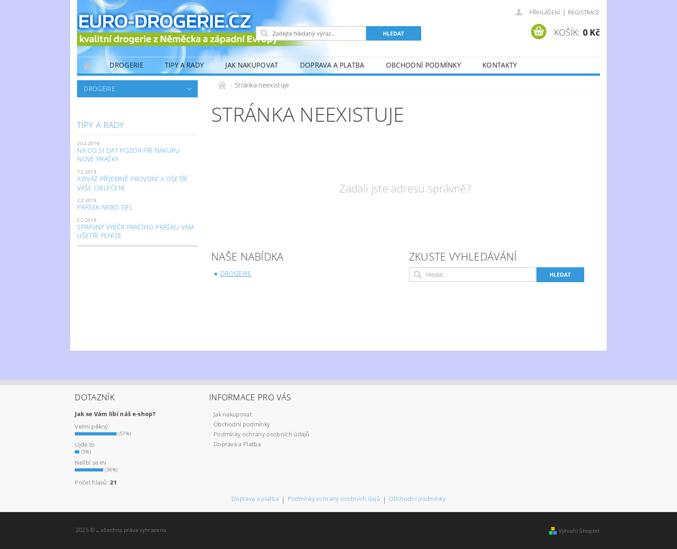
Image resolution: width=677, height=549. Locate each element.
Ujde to (85, 444)
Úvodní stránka (88, 65)
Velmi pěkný (91, 426)
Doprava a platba (255, 499)
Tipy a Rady (184, 64)
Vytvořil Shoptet (579, 531)
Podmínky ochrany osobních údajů (262, 434)
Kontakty (499, 64)
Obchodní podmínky (423, 64)
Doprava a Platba (332, 64)
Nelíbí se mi (90, 462)
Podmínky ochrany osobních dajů (334, 499)
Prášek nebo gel (105, 207)
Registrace (584, 12)
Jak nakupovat (251, 64)
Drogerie (126, 64)
